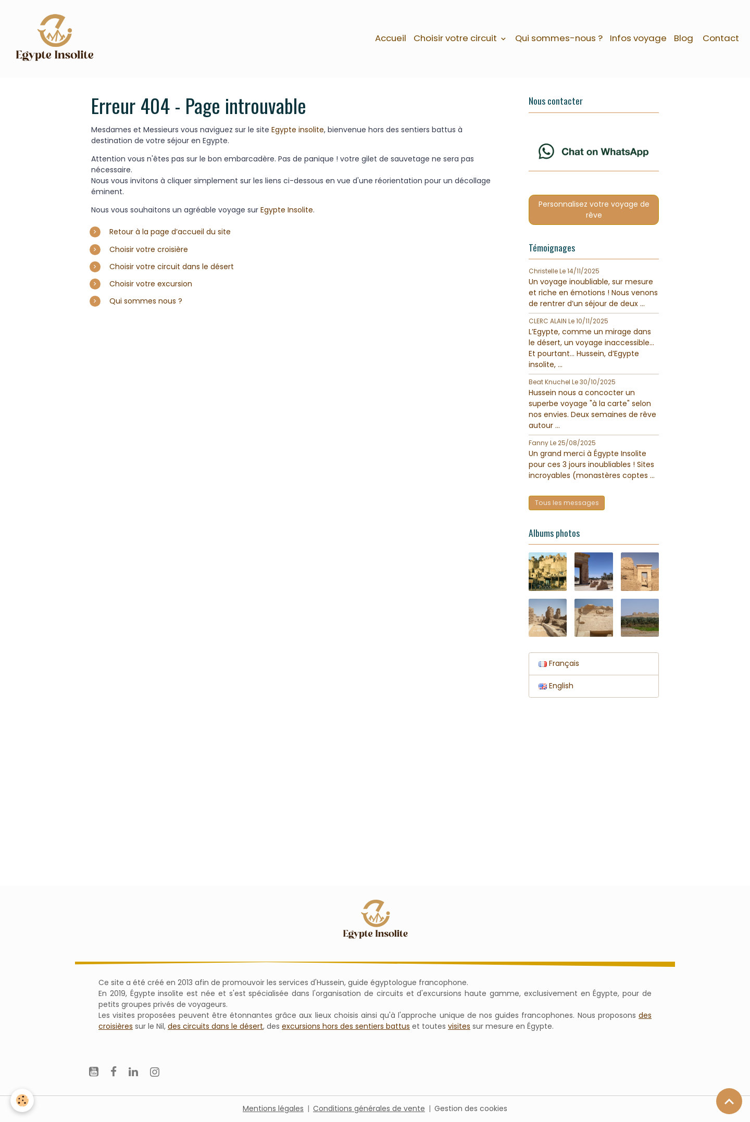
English (556, 685)
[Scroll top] (729, 1101)
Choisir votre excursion (150, 284)
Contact (720, 38)
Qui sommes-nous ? (559, 38)
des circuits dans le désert (215, 1026)
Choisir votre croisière (148, 249)
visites (459, 1026)
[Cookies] (22, 1100)
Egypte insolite (297, 129)
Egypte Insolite (286, 210)
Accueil (390, 38)
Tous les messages (567, 502)
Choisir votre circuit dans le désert (171, 266)
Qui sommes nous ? (145, 301)
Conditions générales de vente (369, 1108)
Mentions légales (273, 1108)
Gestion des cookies (470, 1108)
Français (559, 663)
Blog (683, 38)
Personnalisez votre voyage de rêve (594, 209)
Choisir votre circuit (456, 38)
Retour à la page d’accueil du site (170, 231)
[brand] (56, 38)
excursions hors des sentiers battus (346, 1026)
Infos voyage (638, 38)
